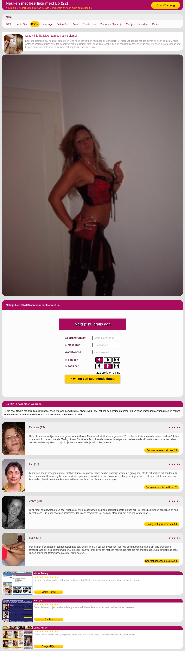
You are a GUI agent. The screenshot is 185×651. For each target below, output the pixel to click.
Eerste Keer (89, 24)
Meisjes (130, 24)
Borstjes (48, 619)
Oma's (155, 24)
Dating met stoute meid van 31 (162, 487)
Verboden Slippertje (111, 24)
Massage (47, 24)
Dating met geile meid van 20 (162, 524)
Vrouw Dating (49, 592)
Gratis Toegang (165, 5)
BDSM (35, 24)
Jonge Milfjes (48, 646)
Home (8, 23)
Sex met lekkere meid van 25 (162, 450)
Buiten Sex (62, 24)
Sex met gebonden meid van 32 (161, 561)
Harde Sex (21, 24)
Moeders (143, 24)
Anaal (76, 24)
